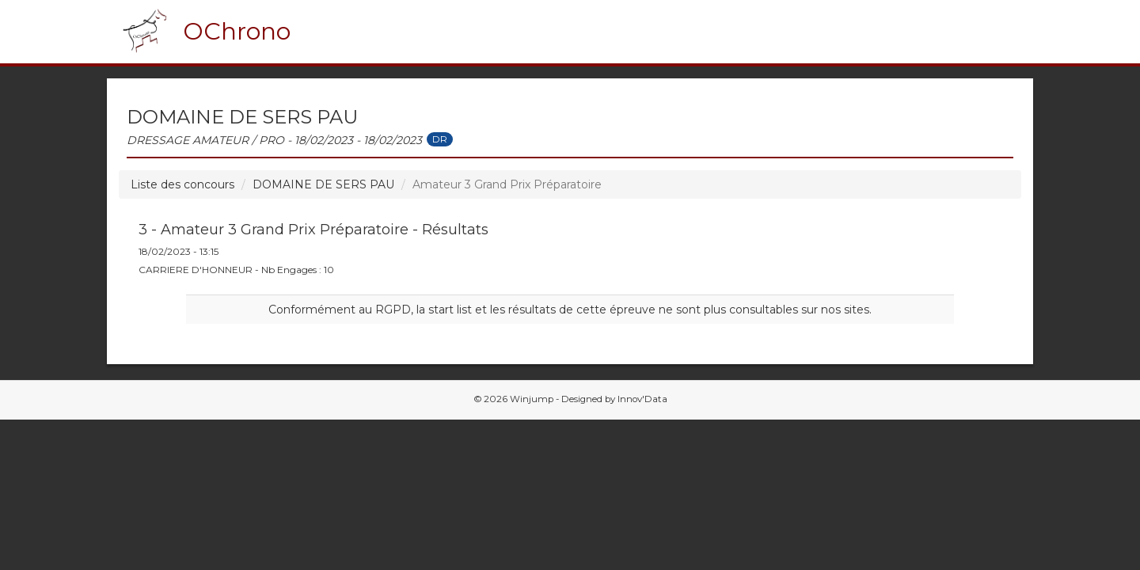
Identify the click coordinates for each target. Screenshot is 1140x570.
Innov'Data (642, 399)
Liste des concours (182, 184)
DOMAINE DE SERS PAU (323, 184)
